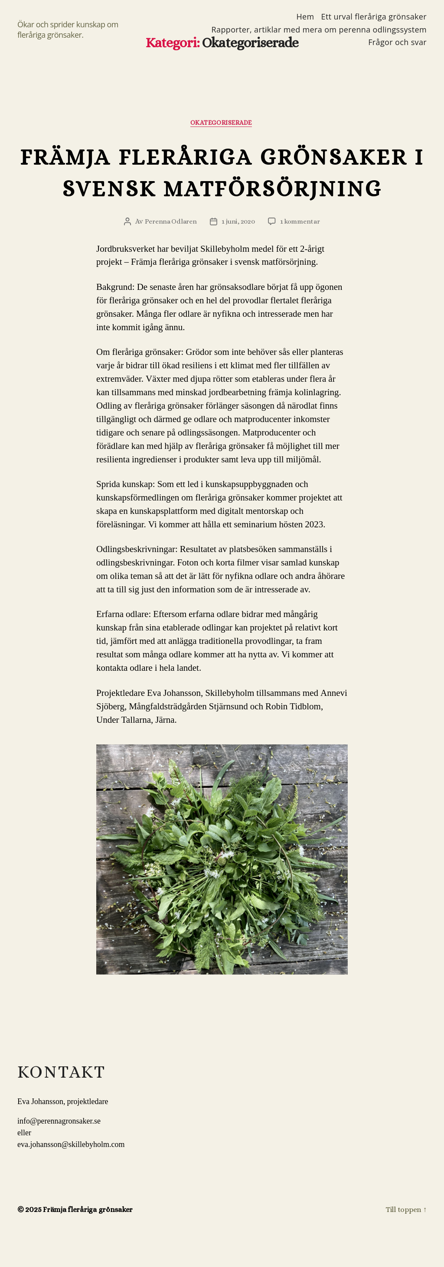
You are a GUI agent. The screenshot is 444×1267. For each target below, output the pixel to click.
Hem (305, 17)
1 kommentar (301, 254)
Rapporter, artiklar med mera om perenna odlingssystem (319, 30)
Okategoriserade (222, 123)
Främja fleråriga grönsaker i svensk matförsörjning (222, 188)
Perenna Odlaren (169, 254)
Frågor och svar (397, 42)
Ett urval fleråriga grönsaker (374, 17)
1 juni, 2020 (238, 254)
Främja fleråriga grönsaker (90, 1242)
